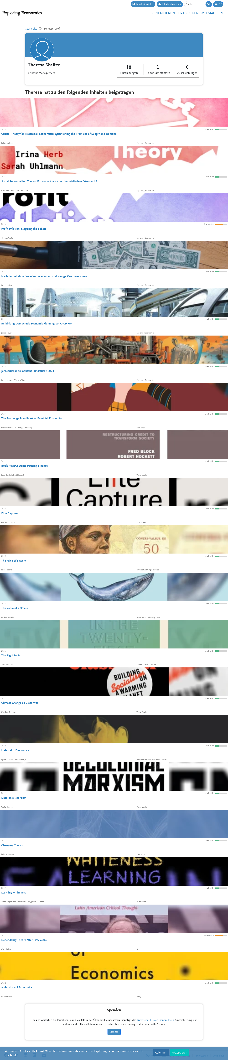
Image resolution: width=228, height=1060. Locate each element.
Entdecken (188, 13)
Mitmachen (212, 13)
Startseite (31, 28)
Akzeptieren (179, 1052)
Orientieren (163, 13)
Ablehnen (161, 1052)
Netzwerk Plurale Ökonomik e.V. (155, 1020)
